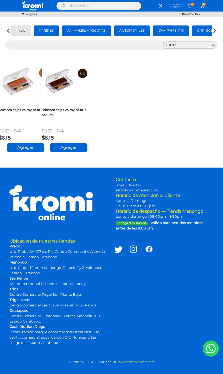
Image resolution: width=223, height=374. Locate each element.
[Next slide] (214, 31)
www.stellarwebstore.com (134, 362)
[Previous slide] (8, 31)
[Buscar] (64, 6)
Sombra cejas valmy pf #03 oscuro (64, 112)
